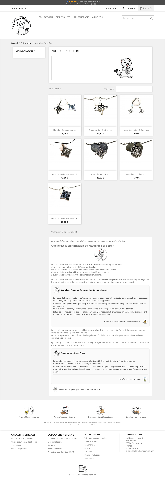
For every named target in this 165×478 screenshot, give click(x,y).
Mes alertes (89, 458)
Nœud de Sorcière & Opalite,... (136, 130)
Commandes (89, 445)
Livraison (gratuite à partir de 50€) (62, 438)
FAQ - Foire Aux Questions (22, 438)
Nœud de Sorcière (25, 51)
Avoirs (87, 448)
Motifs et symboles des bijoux (24, 442)
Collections (46, 17)
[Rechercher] (138, 18)
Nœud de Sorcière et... (100, 174)
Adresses (88, 451)
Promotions (16, 445)
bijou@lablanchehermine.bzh (140, 450)
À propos (97, 17)
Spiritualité (63, 17)
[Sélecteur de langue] (111, 8)
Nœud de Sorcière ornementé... (64, 174)
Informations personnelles (95, 438)
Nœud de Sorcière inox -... (64, 130)
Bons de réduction (92, 455)
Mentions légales (55, 442)
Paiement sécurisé (56, 448)
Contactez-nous (18, 8)
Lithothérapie (81, 17)
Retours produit (91, 441)
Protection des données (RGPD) (61, 452)
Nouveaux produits (19, 448)
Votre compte (92, 434)
